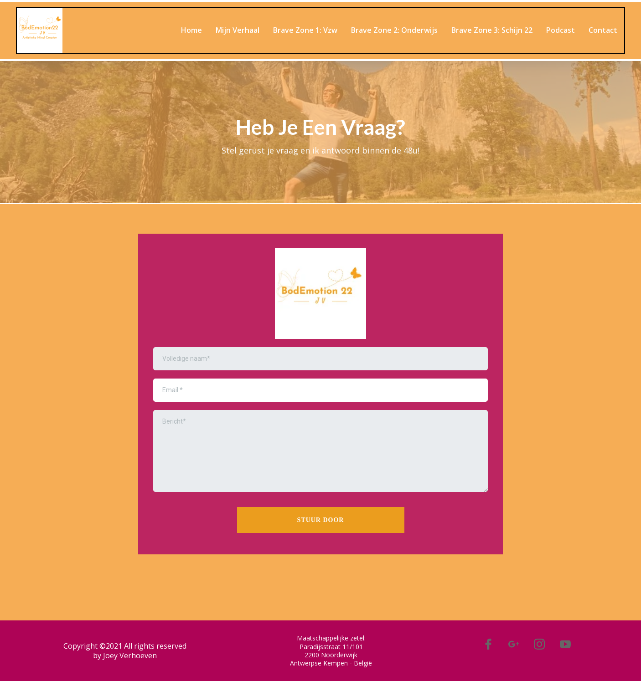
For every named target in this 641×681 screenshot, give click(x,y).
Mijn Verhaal (237, 30)
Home (191, 30)
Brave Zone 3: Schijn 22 (491, 30)
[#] (488, 644)
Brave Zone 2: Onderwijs (394, 30)
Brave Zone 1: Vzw (305, 30)
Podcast (560, 30)
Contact (603, 30)
